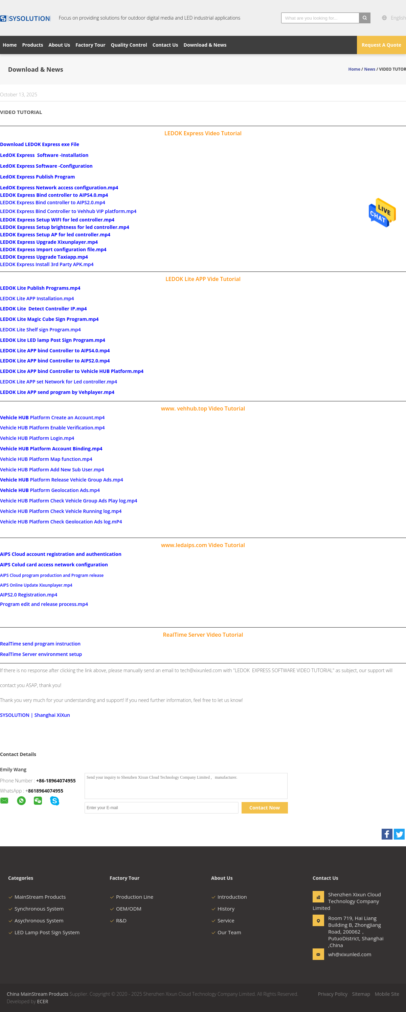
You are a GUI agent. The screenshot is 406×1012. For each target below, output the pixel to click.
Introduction (229, 896)
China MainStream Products (37, 994)
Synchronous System (36, 908)
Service (222, 920)
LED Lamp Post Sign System (44, 932)
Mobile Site (387, 994)
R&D (118, 920)
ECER (42, 1001)
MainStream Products (37, 896)
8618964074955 (45, 790)
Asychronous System (36, 920)
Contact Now (264, 807)
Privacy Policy (332, 994)
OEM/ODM (125, 908)
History (222, 908)
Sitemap (361, 994)
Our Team (226, 932)
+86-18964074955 (56, 780)
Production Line (131, 896)
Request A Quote (381, 45)
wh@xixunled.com (349, 954)
